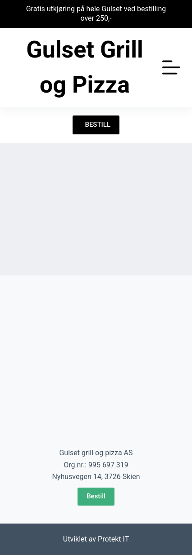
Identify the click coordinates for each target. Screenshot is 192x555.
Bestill (96, 496)
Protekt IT (113, 539)
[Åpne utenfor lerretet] (171, 67)
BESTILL (96, 124)
